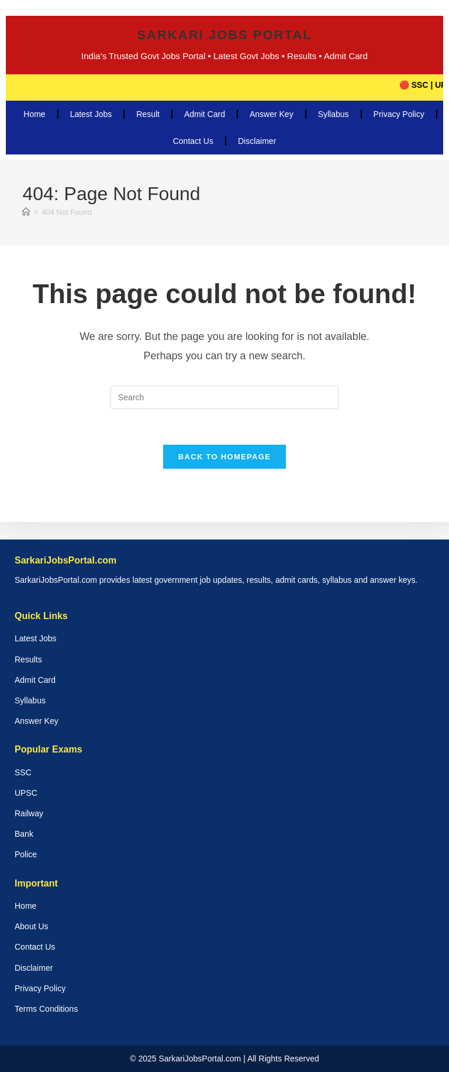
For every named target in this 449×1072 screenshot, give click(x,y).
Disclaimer (257, 141)
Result (148, 114)
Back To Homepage (224, 456)
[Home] (26, 212)
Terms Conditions (46, 1008)
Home (34, 114)
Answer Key (271, 114)
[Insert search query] (224, 397)
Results (28, 659)
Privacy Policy (399, 114)
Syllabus (333, 114)
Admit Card (204, 114)
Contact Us (193, 141)
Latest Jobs (91, 114)
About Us (32, 926)
